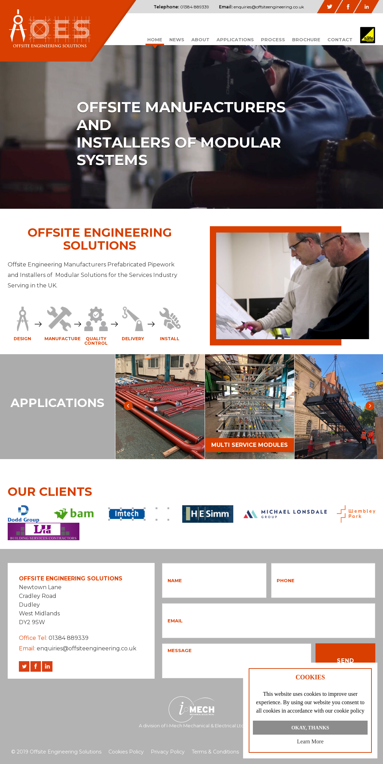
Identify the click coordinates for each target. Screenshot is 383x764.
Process (273, 39)
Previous (128, 405)
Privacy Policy (168, 751)
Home (154, 39)
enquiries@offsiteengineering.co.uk (261, 6)
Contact (340, 39)
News (176, 39)
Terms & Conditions (215, 751)
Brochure (306, 39)
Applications (235, 39)
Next (370, 405)
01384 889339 (181, 6)
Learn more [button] (310, 741)
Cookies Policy (126, 751)
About (200, 39)
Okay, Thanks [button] (310, 727)
